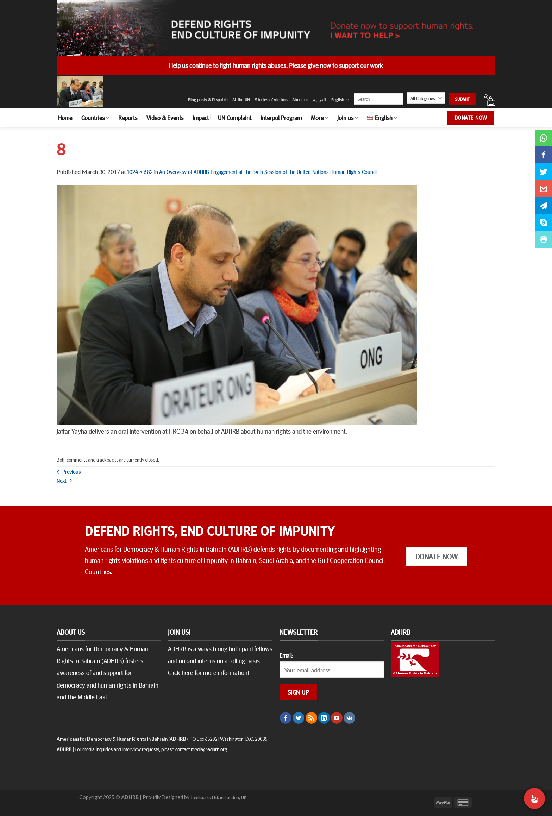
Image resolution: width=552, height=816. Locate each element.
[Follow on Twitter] (299, 718)
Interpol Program (281, 117)
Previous (69, 471)
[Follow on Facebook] (285, 718)
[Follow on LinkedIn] (324, 718)
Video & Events (164, 117)
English (340, 99)
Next (64, 480)
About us (300, 99)
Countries (95, 117)
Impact (201, 117)
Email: (286, 655)
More (319, 117)
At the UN (241, 99)
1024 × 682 (140, 171)
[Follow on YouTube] (337, 718)
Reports (127, 117)
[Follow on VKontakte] (349, 718)
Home (65, 117)
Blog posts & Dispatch (207, 99)
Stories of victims (271, 99)
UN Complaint (234, 117)
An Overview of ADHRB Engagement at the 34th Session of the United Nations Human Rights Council (268, 171)
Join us (347, 117)
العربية (319, 99)
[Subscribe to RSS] (311, 718)
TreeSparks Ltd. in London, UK (218, 797)
